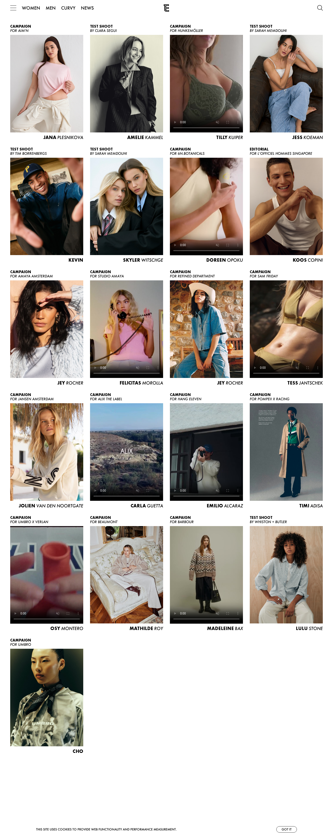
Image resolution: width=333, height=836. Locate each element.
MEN (51, 8)
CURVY (68, 8)
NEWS (87, 8)
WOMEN (31, 8)
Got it (287, 829)
